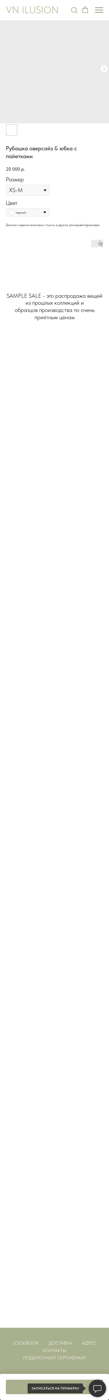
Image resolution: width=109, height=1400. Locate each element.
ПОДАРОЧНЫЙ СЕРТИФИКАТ (54, 1358)
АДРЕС (89, 1343)
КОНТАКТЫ (54, 1350)
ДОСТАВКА (60, 1343)
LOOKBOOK (26, 1343)
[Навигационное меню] (99, 10)
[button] (74, 9)
